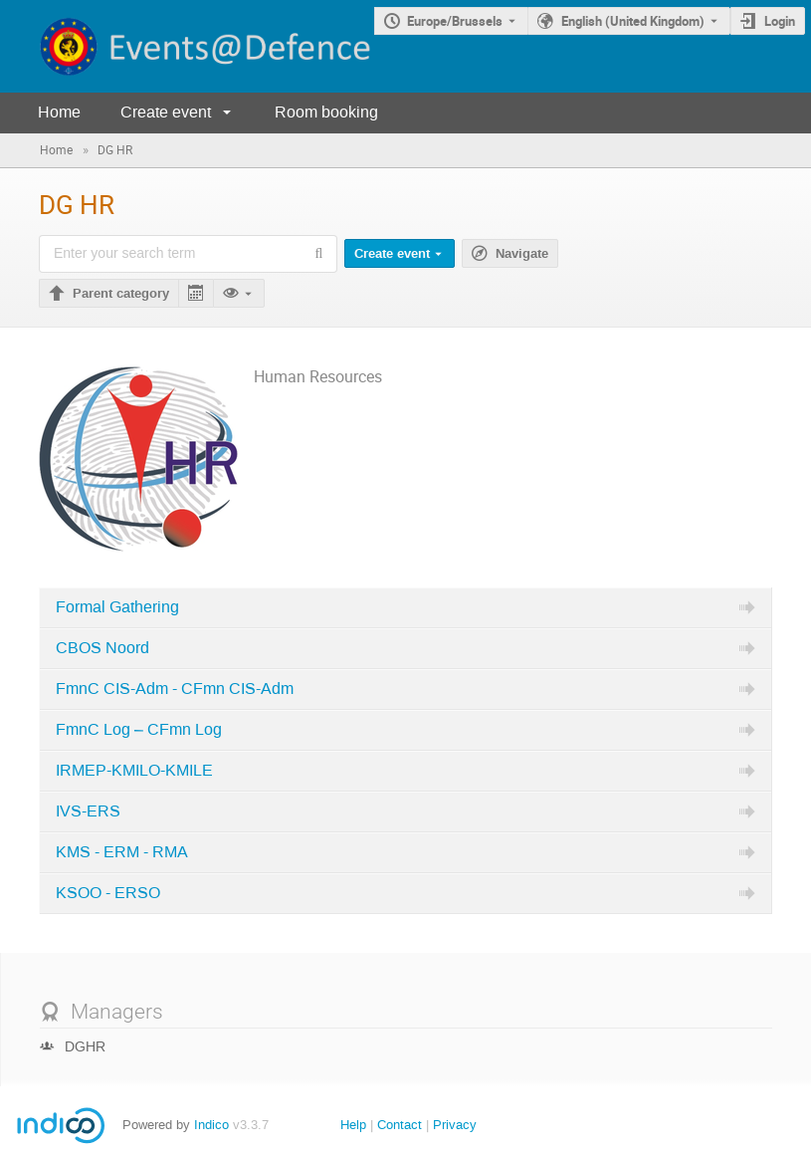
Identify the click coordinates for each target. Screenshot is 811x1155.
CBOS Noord (102, 648)
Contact (399, 1124)
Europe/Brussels (455, 21)
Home (59, 112)
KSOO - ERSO (108, 893)
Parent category (121, 294)
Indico (211, 1124)
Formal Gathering (117, 607)
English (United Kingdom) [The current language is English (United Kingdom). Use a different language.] (633, 21)
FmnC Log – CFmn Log (139, 730)
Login (779, 21)
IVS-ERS (88, 811)
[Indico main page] (187, 46)
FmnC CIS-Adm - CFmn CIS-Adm (175, 689)
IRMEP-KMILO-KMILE (134, 771)
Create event (165, 112)
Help (353, 1124)
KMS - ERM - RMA (122, 852)
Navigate (522, 254)
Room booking (326, 112)
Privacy (455, 1124)
